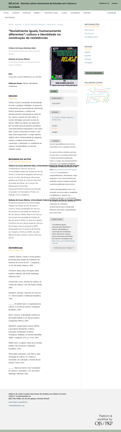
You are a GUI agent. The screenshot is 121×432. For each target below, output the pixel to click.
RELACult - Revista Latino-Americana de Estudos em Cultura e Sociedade (43, 5)
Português (88, 62)
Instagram (10, 17)
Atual (6, 13)
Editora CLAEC (51, 13)
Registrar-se (104, 3)
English (87, 52)
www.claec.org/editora (18, 402)
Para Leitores (89, 30)
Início (11, 24)
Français (88, 59)
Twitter (86, 13)
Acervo (15, 13)
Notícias (27, 13)
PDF (55, 91)
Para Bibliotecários (91, 37)
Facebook (75, 13)
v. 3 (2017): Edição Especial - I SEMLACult (39, 24)
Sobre (37, 13)
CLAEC (64, 13)
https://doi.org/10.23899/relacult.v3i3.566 (25, 77)
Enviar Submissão (94, 73)
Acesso (115, 3)
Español (88, 55)
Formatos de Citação (63, 248)
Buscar (111, 13)
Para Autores (89, 33)
